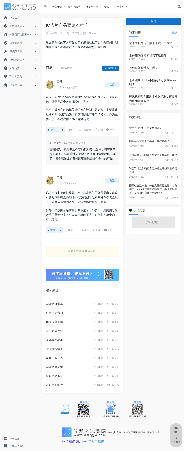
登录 (73, 251)
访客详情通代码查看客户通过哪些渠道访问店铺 (153, 170)
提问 (153, 21)
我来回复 (111, 68)
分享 (110, 129)
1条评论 (85, 129)
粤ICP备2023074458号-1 (150, 432)
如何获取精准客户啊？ (143, 68)
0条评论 (83, 230)
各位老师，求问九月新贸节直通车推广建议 (153, 154)
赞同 (51, 230)
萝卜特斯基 (52, 33)
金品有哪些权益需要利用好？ (145, 127)
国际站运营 (80, 33)
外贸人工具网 (130, 432)
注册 (84, 251)
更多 (175, 32)
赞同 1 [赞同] (52, 129)
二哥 (59, 81)
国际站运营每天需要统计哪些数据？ (149, 141)
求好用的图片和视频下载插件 (148, 55)
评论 (98, 129)
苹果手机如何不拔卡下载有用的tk (150, 43)
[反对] (62, 130)
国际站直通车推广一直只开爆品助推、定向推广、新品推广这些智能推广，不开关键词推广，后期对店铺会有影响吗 (153, 189)
